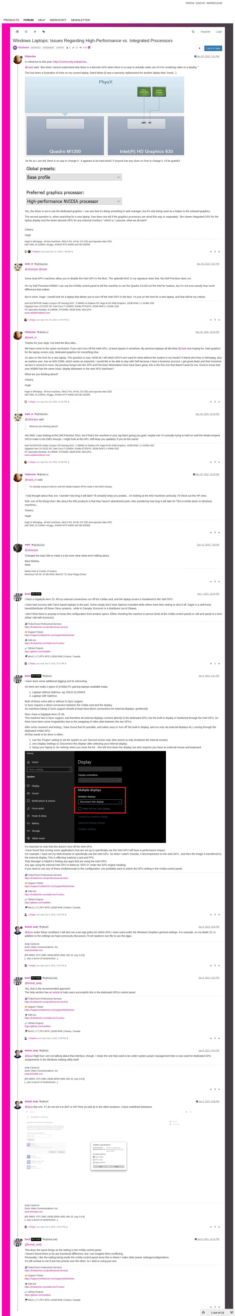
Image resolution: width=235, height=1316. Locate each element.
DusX (27, 594)
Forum (29, 20)
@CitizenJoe (41, 264)
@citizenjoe (31, 269)
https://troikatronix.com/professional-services (46, 627)
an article (54, 992)
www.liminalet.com (34, 950)
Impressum (214, 3)
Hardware (23, 47)
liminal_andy (31, 927)
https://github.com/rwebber (37, 651)
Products (11, 20)
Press (190, 3)
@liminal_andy (50, 978)
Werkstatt (58, 20)
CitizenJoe (30, 56)
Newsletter (80, 20)
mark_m (29, 264)
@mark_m (42, 332)
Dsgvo (200, 3)
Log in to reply (213, 48)
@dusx (29, 932)
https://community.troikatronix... (70, 61)
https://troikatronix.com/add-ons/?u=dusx (44, 643)
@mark (29, 67)
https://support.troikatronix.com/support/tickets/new (49, 635)
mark (27, 544)
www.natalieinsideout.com (37, 313)
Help (41, 20)
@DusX (47, 676)
